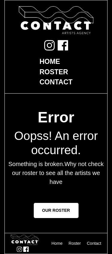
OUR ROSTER (56, 210)
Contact (56, 82)
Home (49, 61)
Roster (53, 72)
